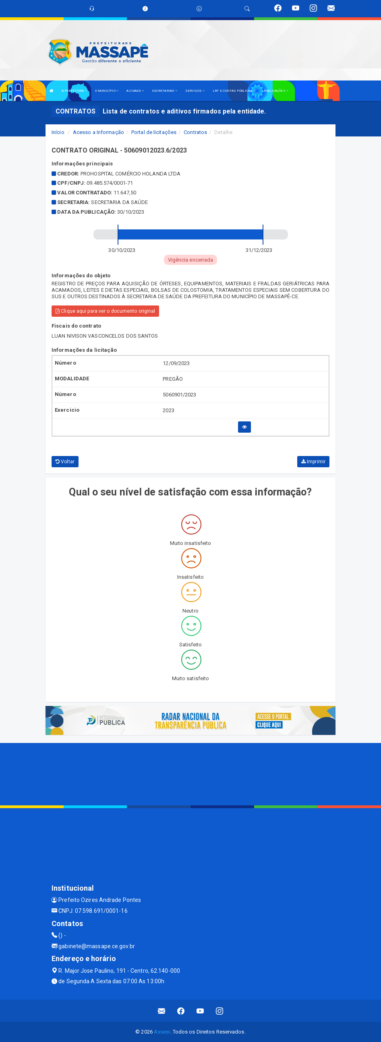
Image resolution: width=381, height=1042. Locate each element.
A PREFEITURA (74, 91)
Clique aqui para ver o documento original (105, 311)
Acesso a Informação (98, 132)
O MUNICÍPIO (106, 91)
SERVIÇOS (195, 91)
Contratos (195, 132)
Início (58, 132)
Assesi (162, 1032)
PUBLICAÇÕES (276, 91)
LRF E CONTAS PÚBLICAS (234, 91)
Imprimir (313, 461)
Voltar (65, 461)
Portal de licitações (153, 132)
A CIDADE (135, 91)
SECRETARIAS (164, 91)
